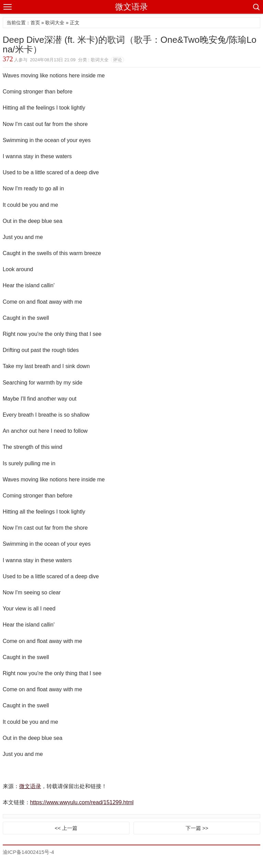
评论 (117, 59)
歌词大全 (54, 22)
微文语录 (131, 6)
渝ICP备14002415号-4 (28, 852)
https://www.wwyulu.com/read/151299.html (82, 802)
